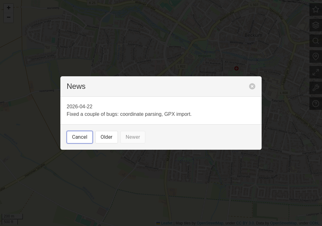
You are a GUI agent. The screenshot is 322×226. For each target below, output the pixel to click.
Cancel (79, 137)
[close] (252, 86)
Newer (133, 137)
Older (107, 137)
